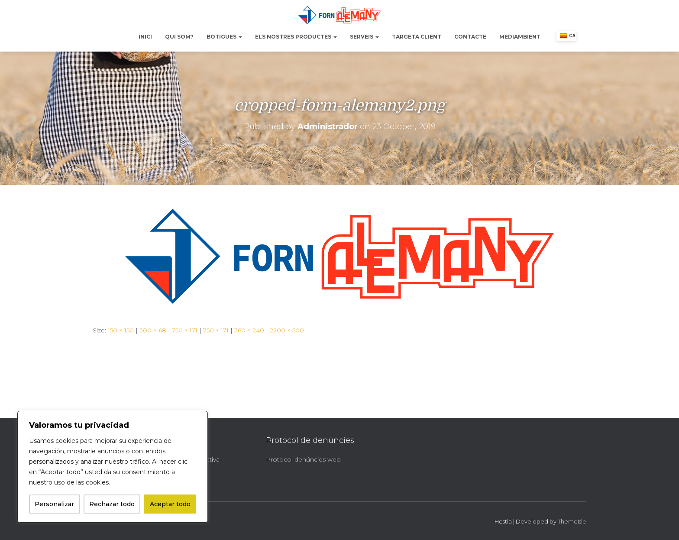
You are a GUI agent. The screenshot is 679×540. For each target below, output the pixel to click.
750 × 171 (184, 330)
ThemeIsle (572, 521)
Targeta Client (416, 36)
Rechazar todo (112, 504)
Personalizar (54, 504)
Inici (145, 36)
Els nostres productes (296, 36)
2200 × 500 (287, 330)
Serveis (364, 36)
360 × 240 (249, 330)
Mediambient (519, 36)
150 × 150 (121, 330)
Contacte (470, 36)
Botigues (224, 36)
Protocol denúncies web (303, 459)
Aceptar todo (170, 504)
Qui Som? (179, 36)
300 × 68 (152, 330)
